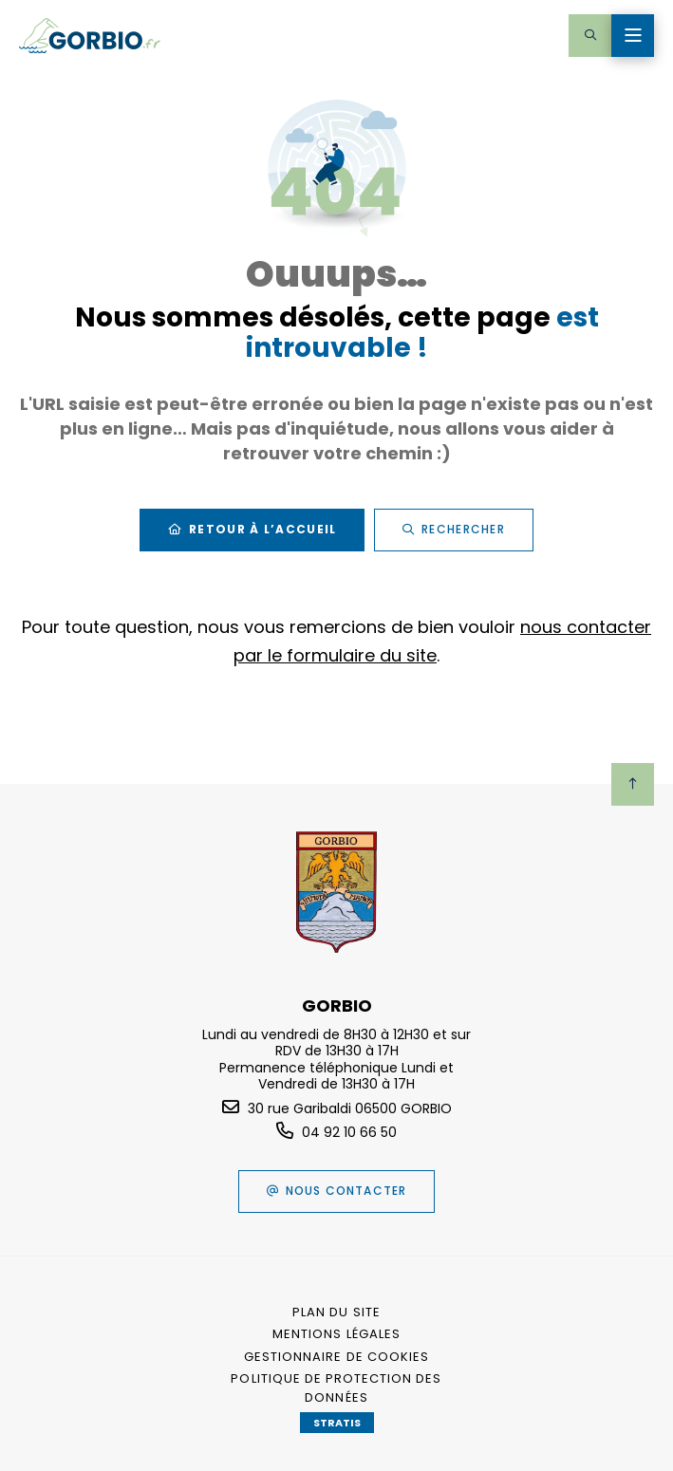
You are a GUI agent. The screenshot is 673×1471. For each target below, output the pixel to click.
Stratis (337, 1422)
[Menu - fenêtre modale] (632, 35)
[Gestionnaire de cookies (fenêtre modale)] (337, 1357)
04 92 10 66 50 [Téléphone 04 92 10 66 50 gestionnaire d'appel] (349, 1132)
